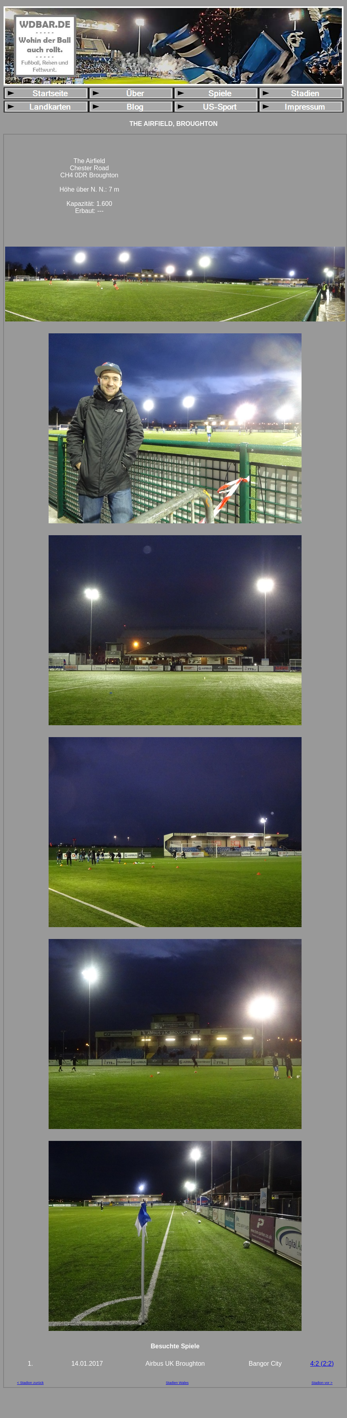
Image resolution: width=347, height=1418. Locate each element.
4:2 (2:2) (322, 1363)
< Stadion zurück (30, 1383)
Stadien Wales (177, 1383)
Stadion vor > (321, 1383)
